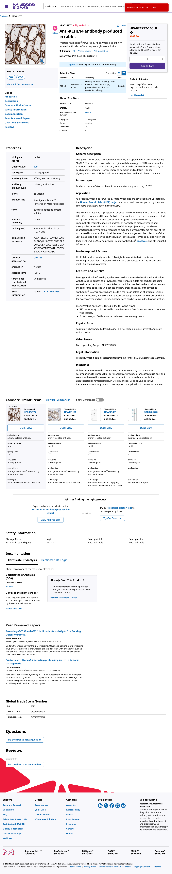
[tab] (6, 16)
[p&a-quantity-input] (147, 59)
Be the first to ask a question (24, 739)
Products (3, 16)
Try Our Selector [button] (112, 518)
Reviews (9, 126)
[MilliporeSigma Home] (24, 6)
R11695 (9, 586)
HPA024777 (89, 112)
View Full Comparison (58, 399)
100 (35, 166)
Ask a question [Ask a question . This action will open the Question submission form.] (101, 51)
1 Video (55, 30)
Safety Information (16, 109)
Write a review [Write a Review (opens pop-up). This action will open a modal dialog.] (84, 51)
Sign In (72, 64)
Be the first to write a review (26, 765)
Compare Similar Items (18, 105)
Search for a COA (14, 608)
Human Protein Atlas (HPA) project (99, 202)
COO (20, 77)
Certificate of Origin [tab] (54, 560)
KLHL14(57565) (52, 291)
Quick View (26, 427)
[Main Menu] (6, 6)
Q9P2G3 (38, 257)
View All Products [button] (50, 519)
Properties (11, 96)
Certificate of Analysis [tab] (22, 560)
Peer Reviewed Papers (17, 118)
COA (11, 77)
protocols (142, 241)
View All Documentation (20, 84)
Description (11, 101)
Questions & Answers (17, 122)
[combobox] (92, 6)
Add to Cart (147, 66)
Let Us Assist (137, 95)
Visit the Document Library (63, 597)
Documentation (14, 113)
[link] (17, 805)
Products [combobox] (49, 6)
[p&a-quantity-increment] (162, 59)
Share (121, 25)
